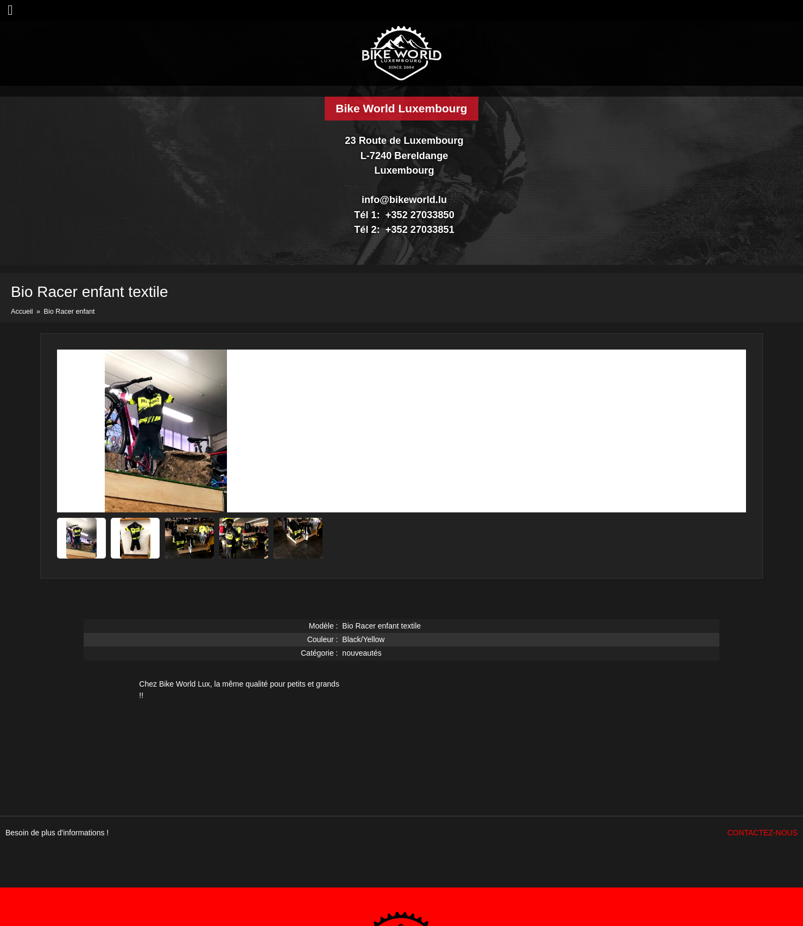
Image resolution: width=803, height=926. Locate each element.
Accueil (22, 311)
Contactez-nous (762, 832)
